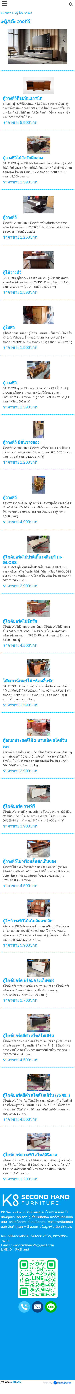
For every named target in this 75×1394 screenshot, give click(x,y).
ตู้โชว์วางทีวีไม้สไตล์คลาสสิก (27, 921)
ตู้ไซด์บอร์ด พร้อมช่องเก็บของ (28, 980)
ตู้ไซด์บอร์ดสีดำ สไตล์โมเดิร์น (28, 1036)
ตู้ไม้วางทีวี (12, 272)
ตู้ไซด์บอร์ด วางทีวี (19, 806)
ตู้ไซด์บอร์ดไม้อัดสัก (20, 621)
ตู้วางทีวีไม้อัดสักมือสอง (23, 158)
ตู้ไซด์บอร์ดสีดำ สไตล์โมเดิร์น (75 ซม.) (36, 1095)
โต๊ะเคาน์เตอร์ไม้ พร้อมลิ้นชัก (28, 681)
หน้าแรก (6, 13)
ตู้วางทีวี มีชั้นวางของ (21, 442)
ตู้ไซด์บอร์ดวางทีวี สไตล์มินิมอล (30, 1155)
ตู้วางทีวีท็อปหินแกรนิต (22, 98)
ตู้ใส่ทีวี (9, 328)
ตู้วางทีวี (10, 217)
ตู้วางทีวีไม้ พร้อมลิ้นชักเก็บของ (29, 861)
